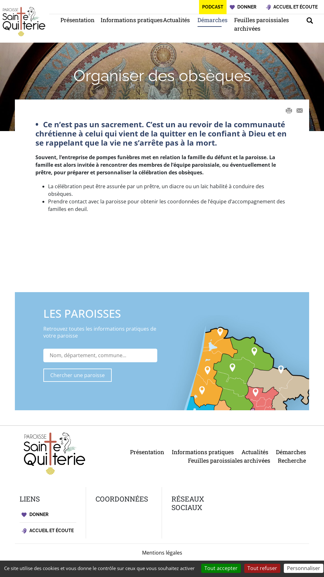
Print (289, 110)
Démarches (209, 20)
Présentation (74, 20)
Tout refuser (262, 568)
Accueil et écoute (48, 530)
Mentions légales (162, 552)
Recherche (292, 460)
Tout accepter (221, 568)
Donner (35, 514)
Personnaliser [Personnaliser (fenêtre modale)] (303, 568)
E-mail (299, 111)
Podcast (212, 6)
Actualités (173, 20)
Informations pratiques (126, 20)
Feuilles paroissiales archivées (261, 24)
